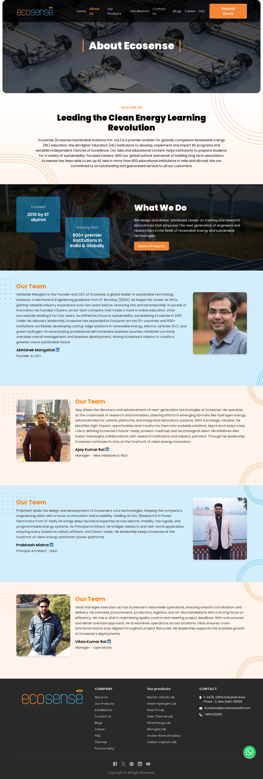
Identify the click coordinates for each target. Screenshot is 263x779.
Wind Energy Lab (159, 723)
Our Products (114, 11)
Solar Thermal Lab (160, 716)
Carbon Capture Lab (161, 742)
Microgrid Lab (156, 729)
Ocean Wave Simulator (164, 736)
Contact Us (159, 11)
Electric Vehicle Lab (161, 697)
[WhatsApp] (249, 753)
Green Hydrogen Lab (161, 704)
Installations (140, 11)
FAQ (202, 11)
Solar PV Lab (155, 710)
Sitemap (101, 742)
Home (81, 11)
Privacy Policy (104, 748)
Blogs (177, 11)
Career (190, 11)
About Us (94, 11)
